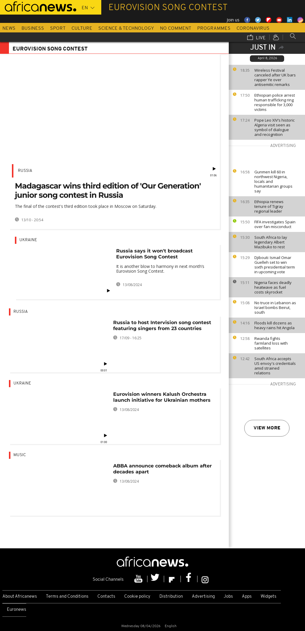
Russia (25, 171)
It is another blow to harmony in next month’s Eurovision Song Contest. (160, 268)
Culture (81, 28)
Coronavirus (253, 28)
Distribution (171, 596)
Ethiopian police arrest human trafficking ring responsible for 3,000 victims (274, 102)
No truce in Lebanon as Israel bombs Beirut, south (275, 307)
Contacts (106, 596)
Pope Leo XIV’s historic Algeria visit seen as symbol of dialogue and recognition (274, 127)
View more (266, 428)
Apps (247, 596)
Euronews (16, 610)
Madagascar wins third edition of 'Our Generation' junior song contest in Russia (108, 190)
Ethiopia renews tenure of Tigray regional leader (269, 206)
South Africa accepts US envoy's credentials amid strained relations (275, 365)
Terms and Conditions (67, 596)
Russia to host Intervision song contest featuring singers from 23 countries (162, 325)
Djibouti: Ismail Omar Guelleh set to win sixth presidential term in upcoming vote (274, 264)
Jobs (228, 596)
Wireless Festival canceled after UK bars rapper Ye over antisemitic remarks (275, 77)
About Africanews (19, 596)
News (8, 28)
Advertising (203, 596)
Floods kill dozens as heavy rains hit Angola (274, 325)
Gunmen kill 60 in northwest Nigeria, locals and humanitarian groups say (273, 181)
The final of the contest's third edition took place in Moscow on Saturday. (85, 206)
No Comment (175, 28)
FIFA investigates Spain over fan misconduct (274, 224)
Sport (58, 28)
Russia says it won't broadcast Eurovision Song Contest (154, 254)
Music (19, 455)
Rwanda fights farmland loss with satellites (271, 343)
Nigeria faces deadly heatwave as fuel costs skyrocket (273, 287)
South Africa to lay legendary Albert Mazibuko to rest (270, 242)
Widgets (268, 596)
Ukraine (28, 240)
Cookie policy (137, 596)
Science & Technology (126, 28)
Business (32, 28)
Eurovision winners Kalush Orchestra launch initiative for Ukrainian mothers (162, 397)
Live (256, 37)
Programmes (214, 28)
